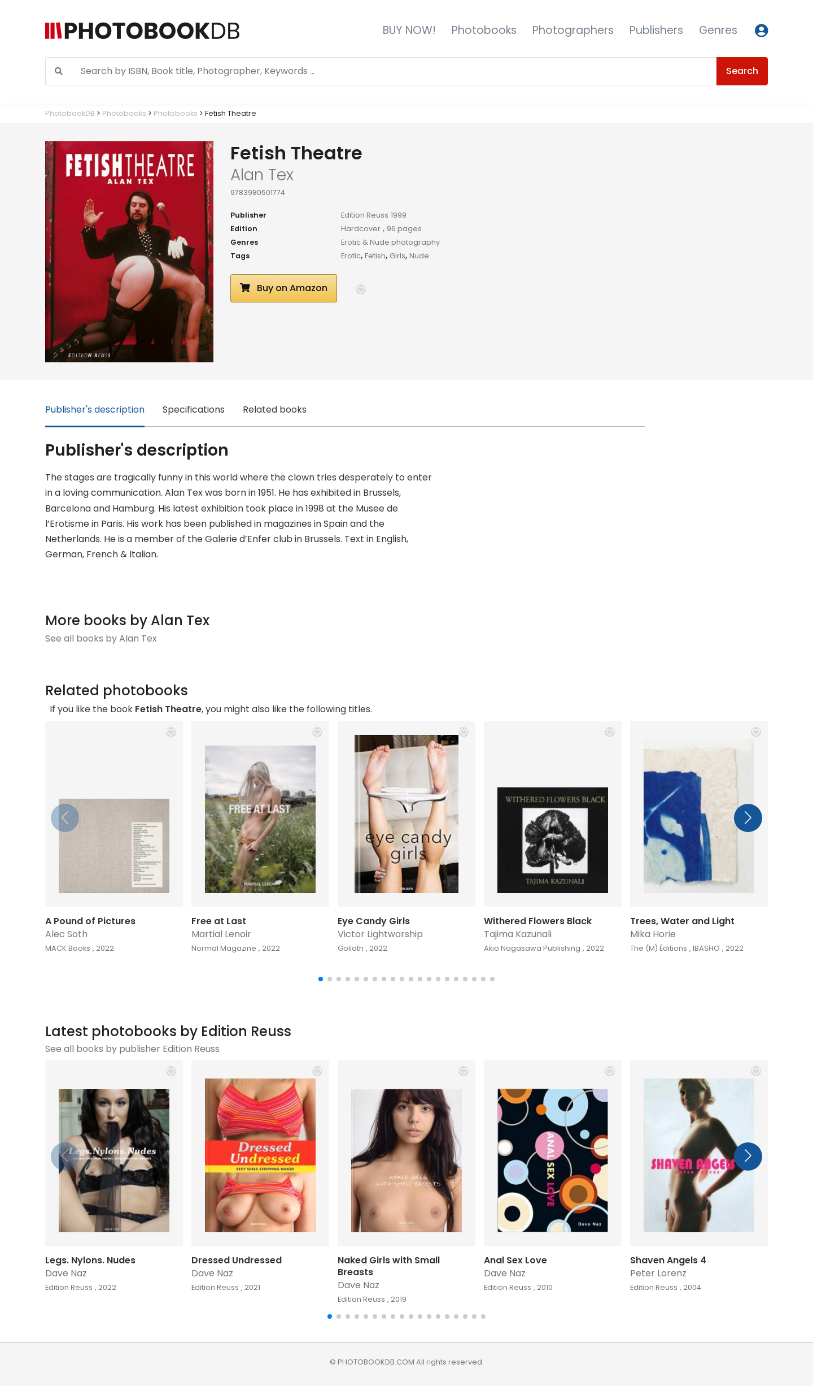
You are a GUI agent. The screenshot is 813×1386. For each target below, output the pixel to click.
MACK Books (67, 948)
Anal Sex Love (515, 1260)
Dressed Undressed (236, 1260)
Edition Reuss (364, 215)
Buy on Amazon (283, 287)
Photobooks (484, 30)
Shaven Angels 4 (668, 1260)
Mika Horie (653, 934)
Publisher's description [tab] (95, 409)
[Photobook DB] (179, 31)
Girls (397, 256)
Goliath (351, 948)
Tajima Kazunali (518, 934)
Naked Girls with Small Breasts (389, 1266)
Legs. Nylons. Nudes (90, 1260)
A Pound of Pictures (90, 921)
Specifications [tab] (194, 409)
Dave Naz (66, 1273)
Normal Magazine (223, 948)
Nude (419, 256)
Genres (718, 30)
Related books (275, 409)
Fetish (375, 256)
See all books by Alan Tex (101, 638)
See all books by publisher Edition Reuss (132, 1048)
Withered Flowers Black (538, 921)
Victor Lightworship (380, 934)
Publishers (656, 30)
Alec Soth (66, 934)
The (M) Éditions (658, 948)
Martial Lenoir (221, 934)
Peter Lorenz (658, 1273)
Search (742, 70)
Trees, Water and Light (682, 921)
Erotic (351, 256)
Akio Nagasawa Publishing (532, 948)
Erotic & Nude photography (390, 242)
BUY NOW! (409, 30)
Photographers (573, 30)
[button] (361, 289)
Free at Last (218, 921)
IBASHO (706, 948)
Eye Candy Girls (374, 921)
